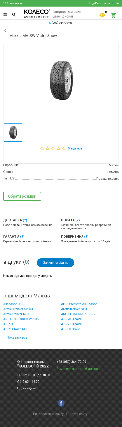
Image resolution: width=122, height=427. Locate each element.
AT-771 (8, 325)
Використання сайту (48, 414)
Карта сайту (78, 414)
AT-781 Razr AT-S (15, 330)
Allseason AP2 (13, 305)
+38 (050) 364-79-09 (71, 362)
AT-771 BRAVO (71, 325)
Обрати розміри (22, 196)
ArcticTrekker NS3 (16, 315)
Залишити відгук (56, 263)
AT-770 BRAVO (71, 320)
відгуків (75, 148)
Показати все (17, 338)
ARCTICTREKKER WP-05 (20, 320)
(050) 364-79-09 (62, 22)
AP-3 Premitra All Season (79, 305)
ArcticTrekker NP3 (74, 310)
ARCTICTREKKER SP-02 (78, 315)
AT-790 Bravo (70, 330)
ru (113, 3)
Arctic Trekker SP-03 (18, 310)
